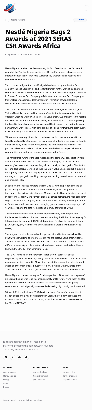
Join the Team (39, 379)
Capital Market (9, 372)
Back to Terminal (15, 20)
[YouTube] (19, 357)
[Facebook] (5, 357)
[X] (12, 357)
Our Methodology (41, 372)
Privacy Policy (69, 372)
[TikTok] (26, 357)
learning (80, 20)
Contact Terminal (40, 376)
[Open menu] (86, 8)
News (5, 383)
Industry (6, 387)
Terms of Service (70, 376)
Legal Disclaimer (70, 379)
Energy (6, 379)
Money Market (9, 376)
